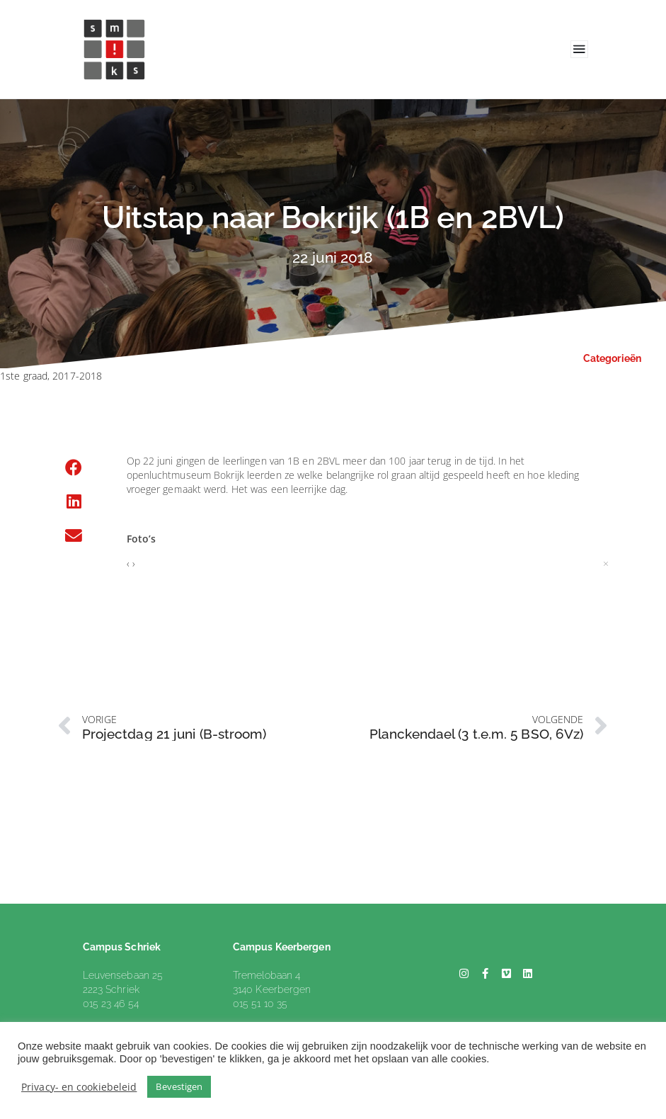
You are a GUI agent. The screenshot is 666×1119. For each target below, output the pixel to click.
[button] (74, 467)
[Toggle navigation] (579, 49)
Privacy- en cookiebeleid (79, 1087)
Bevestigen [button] (179, 1086)
